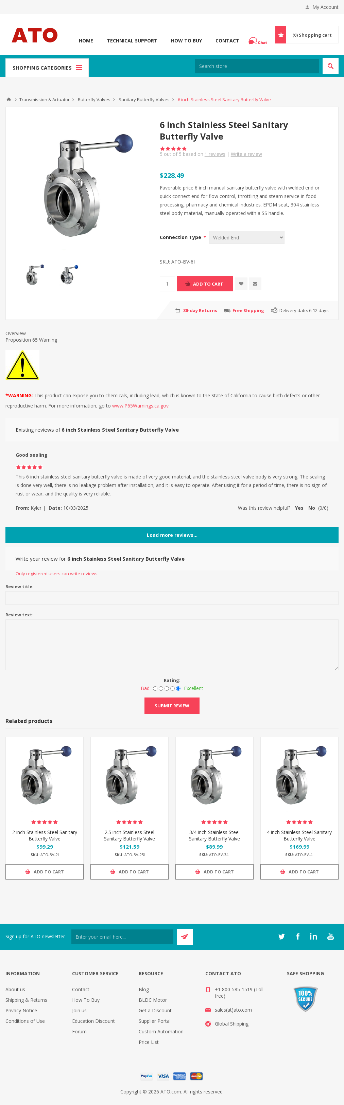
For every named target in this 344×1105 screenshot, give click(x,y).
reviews (215, 154)
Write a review (246, 154)
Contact (227, 40)
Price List (149, 1042)
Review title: (19, 586)
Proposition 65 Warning (31, 340)
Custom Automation (161, 1031)
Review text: (19, 615)
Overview (15, 333)
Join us (79, 1010)
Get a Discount (155, 1010)
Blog (144, 989)
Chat (258, 38)
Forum (79, 1031)
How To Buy (186, 40)
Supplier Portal (155, 1021)
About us (15, 989)
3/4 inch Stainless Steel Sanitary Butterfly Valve (214, 835)
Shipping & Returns (26, 1000)
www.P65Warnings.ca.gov (140, 405)
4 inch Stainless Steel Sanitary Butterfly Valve (299, 835)
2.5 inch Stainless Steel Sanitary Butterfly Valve (129, 835)
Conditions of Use (25, 1021)
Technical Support (132, 40)
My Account (325, 7)
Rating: (172, 680)
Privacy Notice (21, 1010)
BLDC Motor (153, 1000)
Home (86, 40)
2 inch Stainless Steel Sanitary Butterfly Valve (44, 835)
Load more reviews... (172, 535)
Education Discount (93, 1021)
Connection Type (181, 237)
